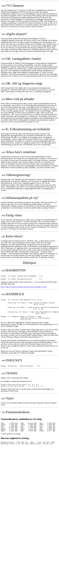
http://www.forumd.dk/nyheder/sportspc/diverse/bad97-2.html (23, 288)
